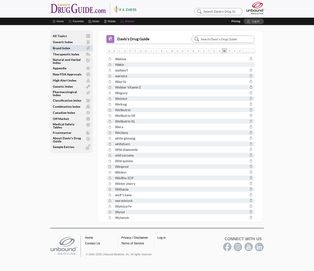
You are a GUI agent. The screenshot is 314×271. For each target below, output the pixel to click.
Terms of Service (132, 243)
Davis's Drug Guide (128, 39)
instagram (238, 247)
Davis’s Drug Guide (104, 8)
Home (89, 237)
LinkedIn (259, 247)
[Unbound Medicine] (255, 8)
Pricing (235, 21)
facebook (227, 247)
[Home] (58, 21)
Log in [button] (161, 237)
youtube (248, 247)
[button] (127, 21)
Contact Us (92, 243)
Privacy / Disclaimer (134, 237)
